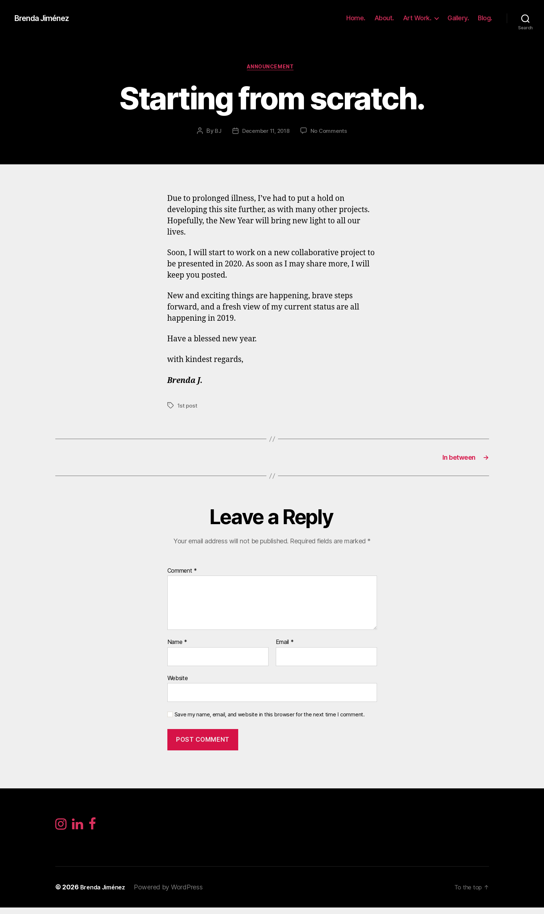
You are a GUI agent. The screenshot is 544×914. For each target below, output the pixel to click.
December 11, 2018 (265, 132)
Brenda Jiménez (46, 18)
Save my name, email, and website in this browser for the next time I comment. (270, 719)
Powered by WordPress (174, 893)
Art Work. (417, 18)
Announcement (272, 68)
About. (384, 18)
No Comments (331, 132)
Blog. (485, 18)
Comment (182, 575)
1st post (187, 407)
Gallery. (458, 18)
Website (177, 682)
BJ (215, 132)
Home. (355, 18)
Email (285, 647)
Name (177, 647)
